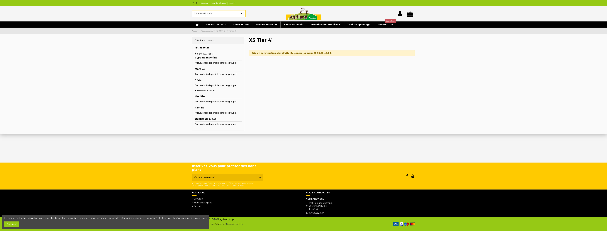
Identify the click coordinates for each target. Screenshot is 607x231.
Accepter (12, 224)
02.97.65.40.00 (322, 53)
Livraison (205, 3)
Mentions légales (219, 3)
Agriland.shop (226, 219)
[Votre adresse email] (224, 177)
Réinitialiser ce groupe (205, 90)
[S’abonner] (260, 177)
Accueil (232, 3)
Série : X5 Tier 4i (205, 53)
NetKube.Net (217, 224)
